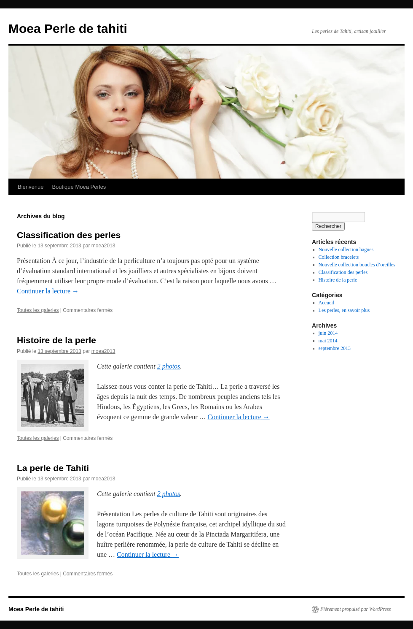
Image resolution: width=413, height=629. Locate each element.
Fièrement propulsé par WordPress (355, 609)
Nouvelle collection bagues (346, 249)
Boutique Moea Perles (79, 187)
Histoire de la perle (56, 340)
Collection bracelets (339, 257)
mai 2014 (328, 341)
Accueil (326, 303)
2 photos (168, 366)
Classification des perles (69, 235)
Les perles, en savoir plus (344, 310)
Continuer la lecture (48, 291)
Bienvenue (30, 187)
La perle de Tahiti (53, 468)
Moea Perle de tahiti (67, 28)
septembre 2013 (335, 348)
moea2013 (103, 246)
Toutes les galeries (38, 310)
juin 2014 (328, 333)
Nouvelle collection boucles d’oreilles (357, 265)
